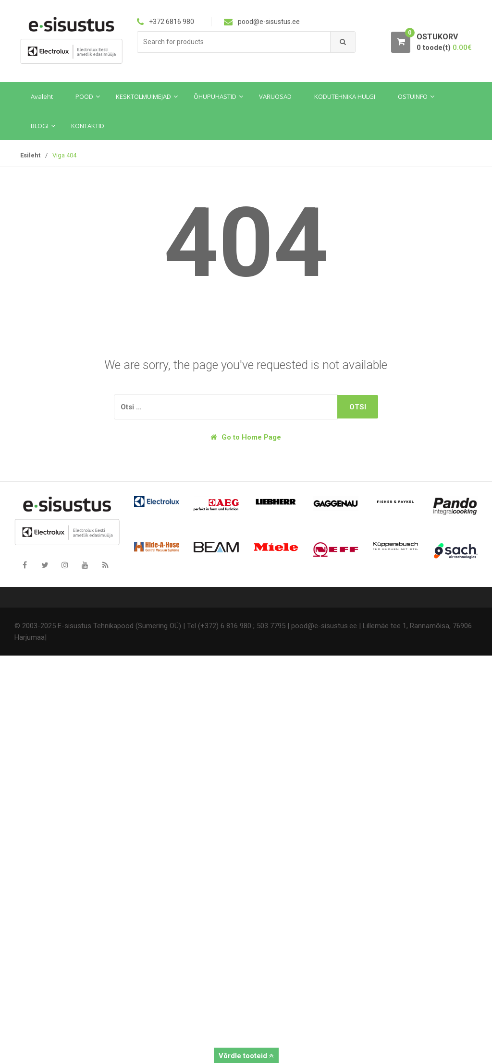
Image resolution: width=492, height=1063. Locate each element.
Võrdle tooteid (246, 1055)
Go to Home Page (245, 437)
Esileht (30, 155)
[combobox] (234, 42)
